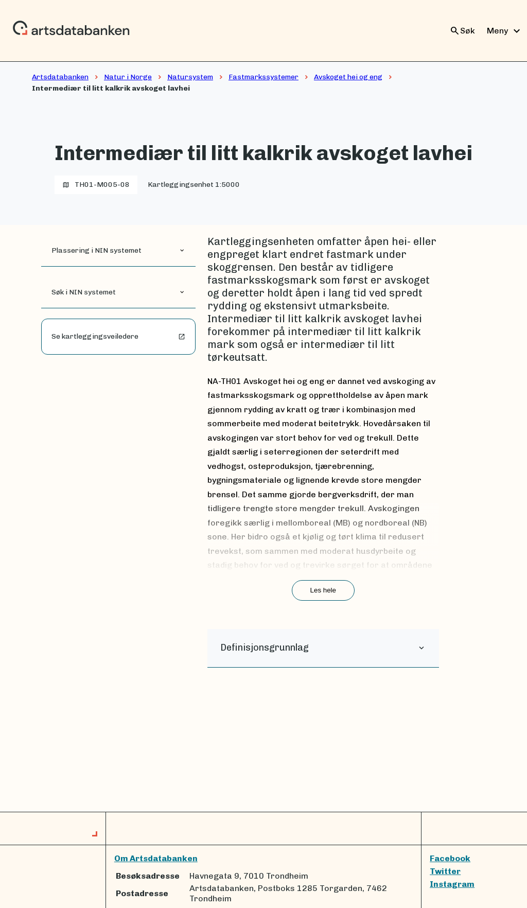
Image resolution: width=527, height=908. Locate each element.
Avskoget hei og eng (348, 77)
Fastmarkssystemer (263, 77)
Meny (505, 31)
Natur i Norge (128, 77)
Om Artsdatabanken (156, 858)
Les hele (323, 590)
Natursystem (190, 77)
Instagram (452, 884)
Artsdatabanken (60, 77)
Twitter (445, 871)
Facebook (450, 858)
